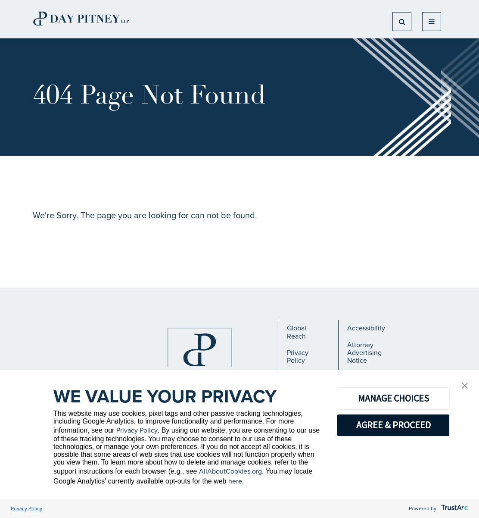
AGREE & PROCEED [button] (393, 425)
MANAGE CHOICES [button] (393, 398)
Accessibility (366, 328)
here (235, 481)
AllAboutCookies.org (230, 471)
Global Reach (296, 332)
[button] (464, 386)
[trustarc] (454, 508)
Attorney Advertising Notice (364, 353)
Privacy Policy (297, 356)
